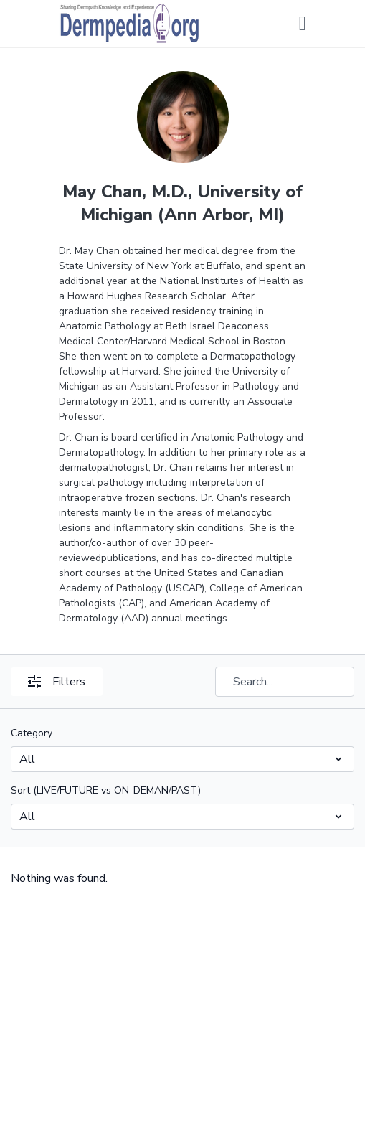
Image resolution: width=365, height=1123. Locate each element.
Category (31, 733)
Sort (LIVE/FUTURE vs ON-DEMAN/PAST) (106, 790)
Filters (56, 682)
